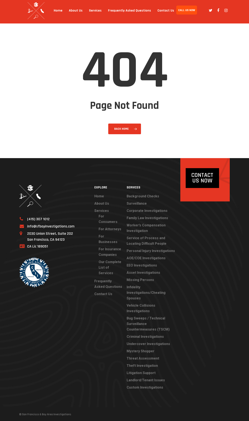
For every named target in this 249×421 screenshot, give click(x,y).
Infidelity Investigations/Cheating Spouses (146, 292)
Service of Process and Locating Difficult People (146, 241)
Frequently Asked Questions (123, 11)
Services (97, 11)
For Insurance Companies (110, 252)
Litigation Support (141, 373)
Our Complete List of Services (110, 267)
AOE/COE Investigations (146, 258)
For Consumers (108, 219)
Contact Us (165, 11)
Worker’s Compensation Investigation (146, 228)
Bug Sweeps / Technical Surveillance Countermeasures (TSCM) (148, 323)
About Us (76, 11)
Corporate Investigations (147, 211)
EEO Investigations (142, 265)
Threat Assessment (143, 358)
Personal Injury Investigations (151, 251)
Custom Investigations (145, 387)
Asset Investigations (143, 273)
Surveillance (137, 203)
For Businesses (108, 239)
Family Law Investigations (147, 218)
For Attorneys (110, 229)
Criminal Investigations (145, 337)
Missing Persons (140, 280)
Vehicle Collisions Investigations (141, 308)
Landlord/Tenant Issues (146, 380)
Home (60, 11)
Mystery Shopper (140, 351)
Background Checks (143, 196)
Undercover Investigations (148, 344)
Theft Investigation (142, 366)
